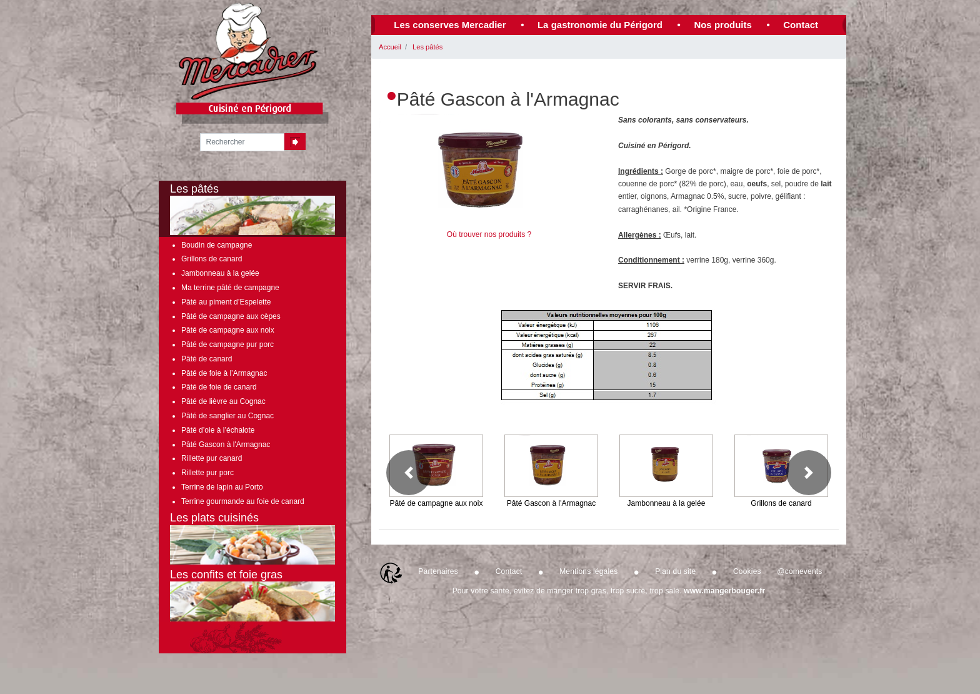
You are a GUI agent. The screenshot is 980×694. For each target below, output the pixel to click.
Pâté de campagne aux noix (227, 330)
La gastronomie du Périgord (600, 24)
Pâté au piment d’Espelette (226, 302)
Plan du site (675, 571)
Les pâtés (427, 47)
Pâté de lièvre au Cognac (223, 401)
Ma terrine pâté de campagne (230, 287)
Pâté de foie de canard (219, 387)
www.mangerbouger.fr (724, 590)
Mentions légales (588, 571)
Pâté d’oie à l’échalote (217, 430)
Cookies (747, 571)
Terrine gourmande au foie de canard (242, 501)
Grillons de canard (211, 258)
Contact (800, 24)
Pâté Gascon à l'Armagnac (225, 444)
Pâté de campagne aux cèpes (231, 316)
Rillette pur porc (207, 472)
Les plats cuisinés (252, 538)
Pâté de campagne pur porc (227, 344)
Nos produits (723, 24)
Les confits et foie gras (252, 594)
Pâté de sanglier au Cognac (227, 415)
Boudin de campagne (216, 245)
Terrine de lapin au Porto (222, 487)
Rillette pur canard (211, 458)
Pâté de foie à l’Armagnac (224, 373)
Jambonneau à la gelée (220, 273)
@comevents (799, 571)
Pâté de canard (206, 359)
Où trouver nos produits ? (489, 234)
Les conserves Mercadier (450, 24)
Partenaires (438, 571)
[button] (408, 472)
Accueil (390, 47)
